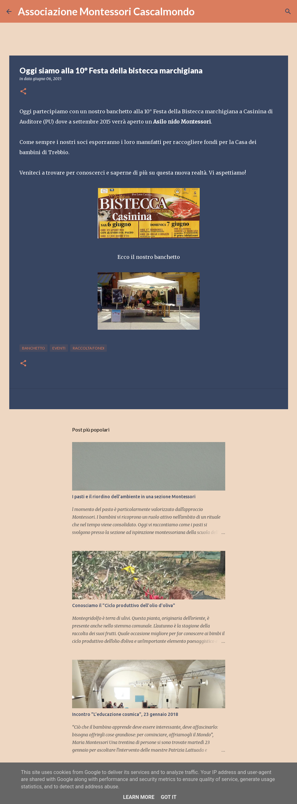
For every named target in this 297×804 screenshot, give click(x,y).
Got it (168, 797)
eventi (58, 348)
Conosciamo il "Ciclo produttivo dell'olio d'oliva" (123, 605)
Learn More (138, 797)
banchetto (33, 348)
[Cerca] (203, 11)
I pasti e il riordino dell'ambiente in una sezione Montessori (134, 496)
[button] (23, 91)
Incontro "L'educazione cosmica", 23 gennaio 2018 (125, 714)
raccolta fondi (88, 348)
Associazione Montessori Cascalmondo (106, 11)
